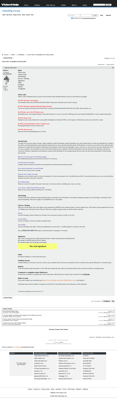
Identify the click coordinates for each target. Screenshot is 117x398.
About (85, 5)
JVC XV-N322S (87, 366)
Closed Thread (8, 58)
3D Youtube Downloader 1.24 (66, 355)
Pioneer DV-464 (87, 378)
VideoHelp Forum (11, 10)
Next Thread (64, 329)
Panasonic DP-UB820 (88, 358)
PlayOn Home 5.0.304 (40, 366)
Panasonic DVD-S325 (88, 368)
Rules (23, 15)
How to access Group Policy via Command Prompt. (17, 319)
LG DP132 (85, 355)
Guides (63, 5)
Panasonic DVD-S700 (88, 376)
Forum (26, 5)
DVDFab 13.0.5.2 (63, 361)
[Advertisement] (59, 37)
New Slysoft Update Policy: (11, 311)
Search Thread (109, 64)
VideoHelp (98, 337)
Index (3, 15)
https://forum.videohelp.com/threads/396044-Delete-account (60, 280)
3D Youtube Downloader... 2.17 (42, 378)
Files (32, 15)
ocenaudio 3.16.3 (38, 363)
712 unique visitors (21, 363)
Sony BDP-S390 (87, 361)
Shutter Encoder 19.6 (39, 373)
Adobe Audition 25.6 (39, 358)
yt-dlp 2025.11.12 (63, 371)
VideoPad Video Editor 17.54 (66, 358)
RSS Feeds (71, 389)
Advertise (58, 389)
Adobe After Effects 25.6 (40, 361)
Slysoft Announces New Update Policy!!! (14, 323)
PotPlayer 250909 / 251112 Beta (67, 368)
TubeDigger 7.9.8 (63, 376)
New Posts (9, 15)
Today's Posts (17, 15)
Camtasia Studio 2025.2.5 (65, 378)
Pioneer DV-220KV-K (88, 373)
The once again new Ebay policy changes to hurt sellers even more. (22, 315)
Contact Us (92, 337)
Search (28, 15)
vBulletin (61, 342)
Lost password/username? (89, 18)
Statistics (78, 389)
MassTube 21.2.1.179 (64, 373)
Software (37, 5)
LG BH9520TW (87, 371)
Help (101, 15)
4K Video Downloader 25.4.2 (41, 368)
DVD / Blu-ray (50, 5)
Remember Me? (76, 18)
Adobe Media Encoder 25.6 (41, 355)
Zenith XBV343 (87, 363)
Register (108, 15)
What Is (74, 5)
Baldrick (5, 70)
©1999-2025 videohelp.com (58, 396)
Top (113, 301)
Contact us (36, 389)
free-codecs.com (61, 392)
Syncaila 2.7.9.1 (38, 371)
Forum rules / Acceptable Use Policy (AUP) (40, 54)
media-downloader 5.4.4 (65, 366)
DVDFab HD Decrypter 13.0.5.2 (67, 363)
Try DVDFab (17, 347)
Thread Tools (101, 64)
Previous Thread (54, 329)
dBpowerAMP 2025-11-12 (41, 376)
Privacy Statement (106, 337)
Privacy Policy (45, 389)
